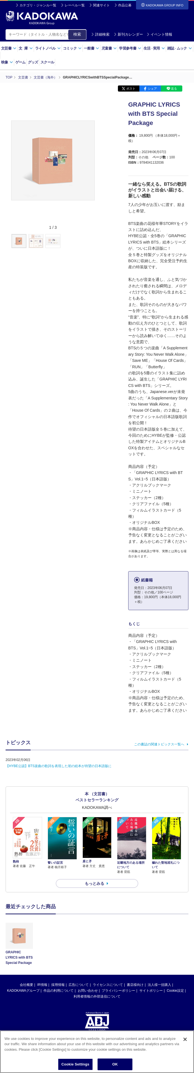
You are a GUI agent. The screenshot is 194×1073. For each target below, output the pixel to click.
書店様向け (135, 985)
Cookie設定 (175, 991)
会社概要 (26, 985)
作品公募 (125, 5)
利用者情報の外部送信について (97, 996)
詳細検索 (100, 34)
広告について (79, 985)
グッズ (33, 62)
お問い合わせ (88, 991)
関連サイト (101, 5)
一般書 (91, 48)
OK (115, 1065)
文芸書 (8, 48)
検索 (77, 34)
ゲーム (20, 62)
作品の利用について (58, 991)
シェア (152, 88)
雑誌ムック (179, 48)
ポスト (130, 88)
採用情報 (58, 985)
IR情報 (42, 985)
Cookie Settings (75, 1065)
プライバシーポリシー (118, 991)
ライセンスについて (108, 985)
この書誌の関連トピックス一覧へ (159, 744)
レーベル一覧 (75, 5)
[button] (98, 241)
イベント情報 (159, 34)
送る (174, 88)
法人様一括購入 (159, 985)
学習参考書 (130, 48)
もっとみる (94, 883)
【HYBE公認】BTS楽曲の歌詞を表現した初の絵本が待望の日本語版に (58, 766)
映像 (7, 62)
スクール (47, 62)
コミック (72, 48)
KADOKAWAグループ (23, 991)
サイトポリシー (151, 991)
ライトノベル (48, 48)
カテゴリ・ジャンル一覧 (38, 5)
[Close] (185, 1039)
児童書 (109, 48)
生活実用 (154, 48)
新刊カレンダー (128, 34)
